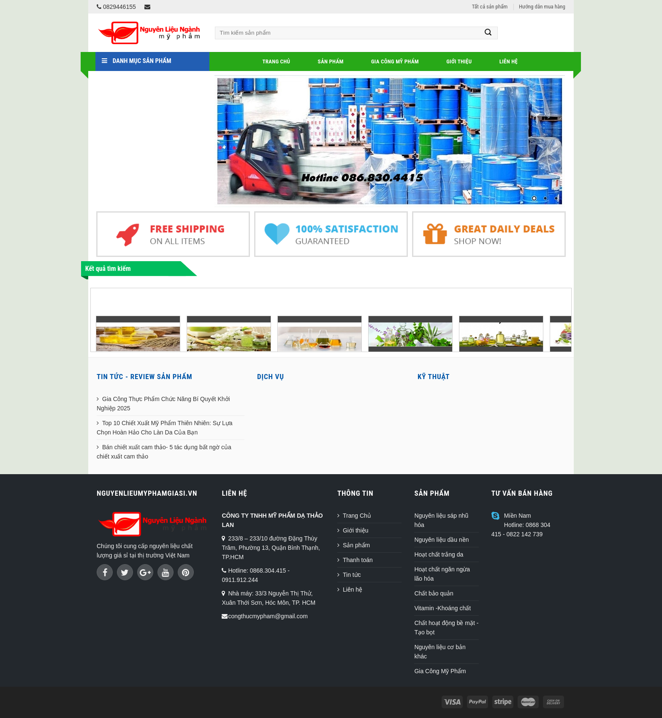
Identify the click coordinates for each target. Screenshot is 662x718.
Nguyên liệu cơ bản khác (440, 652)
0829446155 (116, 6)
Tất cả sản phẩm (489, 6)
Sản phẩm (331, 61)
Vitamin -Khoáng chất (442, 608)
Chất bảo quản (433, 593)
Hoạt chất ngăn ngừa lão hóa (442, 574)
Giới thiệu (459, 61)
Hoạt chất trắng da (438, 554)
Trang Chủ (276, 61)
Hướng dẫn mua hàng (542, 6)
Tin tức (352, 574)
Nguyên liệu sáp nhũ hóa (441, 520)
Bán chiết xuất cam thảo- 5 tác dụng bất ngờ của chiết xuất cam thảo (164, 452)
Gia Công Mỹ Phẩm (395, 61)
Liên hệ (508, 61)
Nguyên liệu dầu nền (441, 539)
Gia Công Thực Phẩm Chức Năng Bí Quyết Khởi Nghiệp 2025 (163, 404)
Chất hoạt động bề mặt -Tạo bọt (446, 628)
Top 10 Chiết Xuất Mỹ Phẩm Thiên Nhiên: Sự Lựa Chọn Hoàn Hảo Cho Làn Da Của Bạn (165, 428)
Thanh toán (358, 560)
